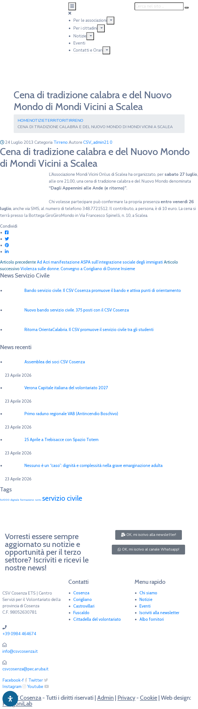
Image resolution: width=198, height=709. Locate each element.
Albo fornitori (151, 619)
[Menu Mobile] (72, 6)
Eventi (79, 43)
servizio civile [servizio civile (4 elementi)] (62, 498)
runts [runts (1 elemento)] (38, 499)
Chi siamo (148, 592)
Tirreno (74, 120)
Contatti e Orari (88, 50)
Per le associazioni (90, 20)
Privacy (126, 697)
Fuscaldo (81, 612)
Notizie (79, 36)
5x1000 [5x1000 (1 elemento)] (5, 499)
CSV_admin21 (96, 142)
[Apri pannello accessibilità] (10, 699)
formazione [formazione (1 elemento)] (27, 499)
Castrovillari (83, 606)
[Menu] (110, 20)
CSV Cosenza (24, 697)
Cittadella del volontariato (97, 619)
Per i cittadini (85, 28)
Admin (105, 697)
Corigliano (82, 599)
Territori (55, 120)
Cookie (148, 697)
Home (23, 120)
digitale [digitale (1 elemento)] (14, 499)
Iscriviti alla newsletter (159, 612)
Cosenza (81, 592)
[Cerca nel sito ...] (159, 6)
